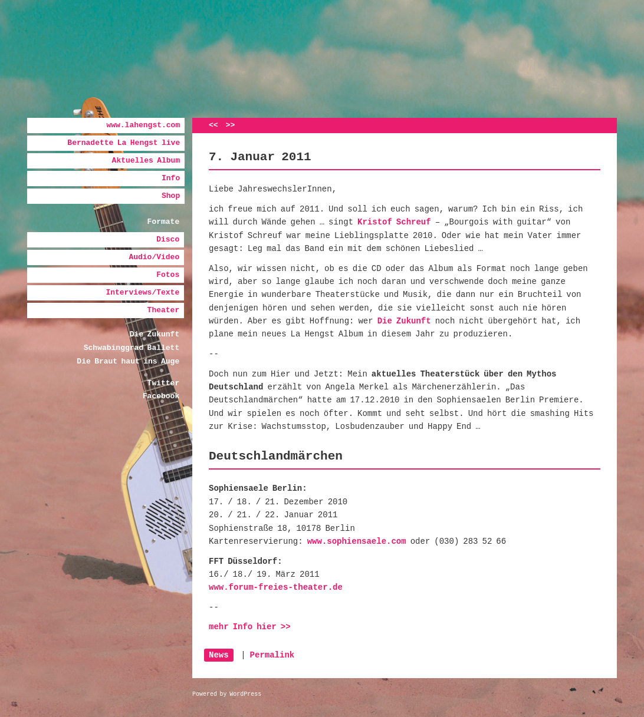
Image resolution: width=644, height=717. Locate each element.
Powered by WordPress (226, 694)
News (219, 655)
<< (213, 125)
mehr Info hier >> (250, 627)
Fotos (167, 274)
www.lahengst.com (143, 125)
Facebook (161, 396)
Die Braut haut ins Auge (128, 361)
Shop (171, 195)
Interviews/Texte (142, 292)
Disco (167, 239)
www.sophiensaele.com (356, 541)
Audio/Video (154, 257)
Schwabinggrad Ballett (131, 347)
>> (230, 125)
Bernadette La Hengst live (123, 142)
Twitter (163, 383)
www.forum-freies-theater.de (276, 587)
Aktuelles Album (146, 160)
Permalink (272, 655)
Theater (163, 310)
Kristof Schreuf (394, 222)
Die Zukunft (154, 334)
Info (171, 178)
